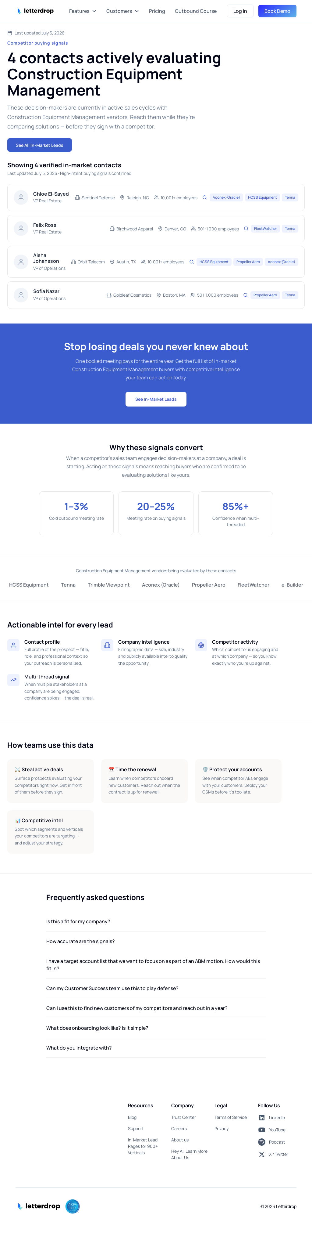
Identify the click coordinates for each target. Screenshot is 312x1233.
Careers (179, 1128)
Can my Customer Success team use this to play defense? (112, 988)
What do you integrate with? (79, 1047)
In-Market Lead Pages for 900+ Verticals (143, 1146)
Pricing (157, 11)
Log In (240, 11)
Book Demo (277, 11)
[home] (36, 11)
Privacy (221, 1128)
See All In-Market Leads (39, 145)
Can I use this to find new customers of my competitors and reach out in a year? (137, 1008)
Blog (132, 1117)
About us (180, 1140)
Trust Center (183, 1117)
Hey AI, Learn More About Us (189, 1154)
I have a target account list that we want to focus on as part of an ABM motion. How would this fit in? (153, 965)
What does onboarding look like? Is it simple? (97, 1028)
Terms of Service (230, 1117)
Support (136, 1128)
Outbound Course (196, 11)
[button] (82, 11)
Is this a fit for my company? (78, 921)
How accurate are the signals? (80, 941)
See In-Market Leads (156, 399)
